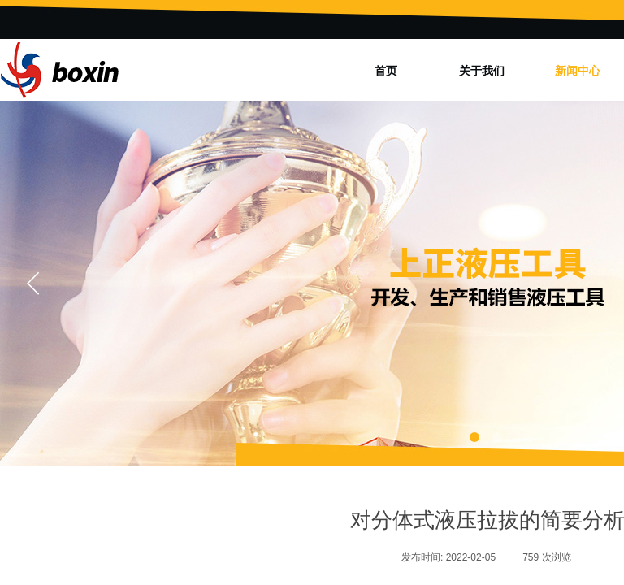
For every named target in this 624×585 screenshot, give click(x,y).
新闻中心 (577, 70)
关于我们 (482, 70)
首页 (386, 70)
